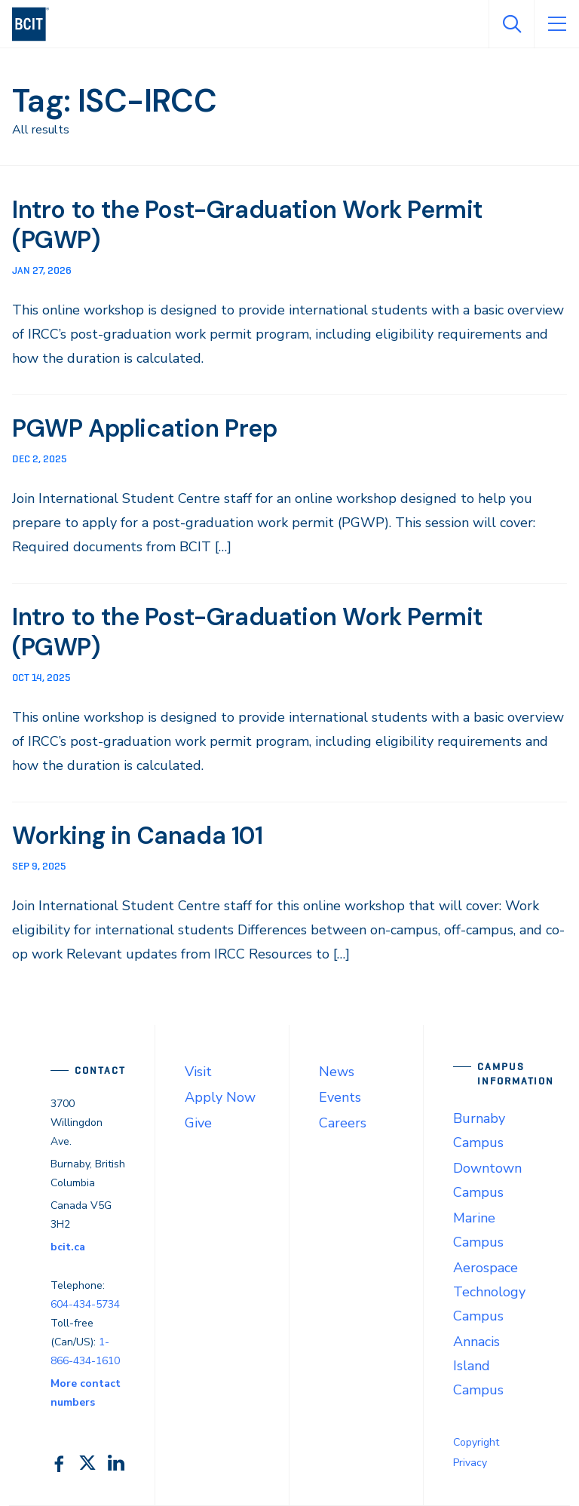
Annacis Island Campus (478, 1366)
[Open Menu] (556, 24)
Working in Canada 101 (138, 835)
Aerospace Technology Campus (489, 1292)
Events (340, 1097)
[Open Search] (511, 24)
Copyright (476, 1442)
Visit (198, 1072)
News (336, 1072)
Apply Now (220, 1097)
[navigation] (36, 24)
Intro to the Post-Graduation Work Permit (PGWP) (247, 225)
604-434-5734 (85, 1304)
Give (198, 1123)
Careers (342, 1123)
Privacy (470, 1462)
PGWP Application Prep (144, 428)
